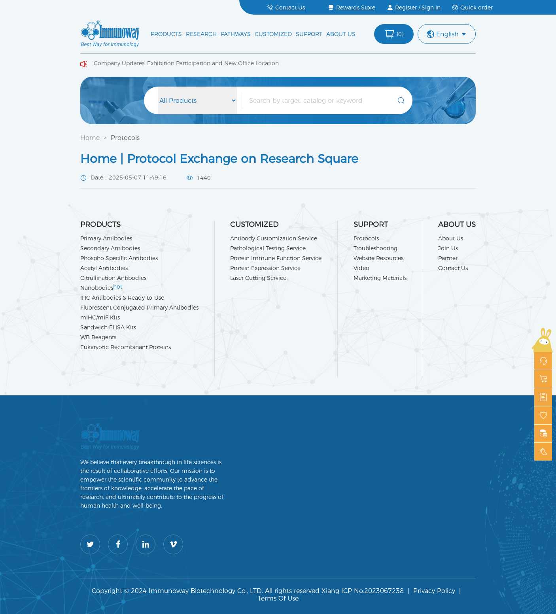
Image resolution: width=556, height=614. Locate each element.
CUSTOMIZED (273, 34)
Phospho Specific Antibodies (119, 258)
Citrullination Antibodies (113, 277)
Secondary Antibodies (110, 248)
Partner (448, 258)
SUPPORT (309, 34)
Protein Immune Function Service (275, 258)
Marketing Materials (380, 277)
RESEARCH (201, 34)
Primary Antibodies (106, 238)
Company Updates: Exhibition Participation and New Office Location (186, 63)
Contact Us (453, 268)
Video (361, 268)
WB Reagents (98, 337)
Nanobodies (101, 287)
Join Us (448, 248)
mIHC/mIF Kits (100, 317)
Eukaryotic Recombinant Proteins (125, 347)
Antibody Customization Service (273, 238)
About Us (450, 238)
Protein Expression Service (265, 268)
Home (90, 138)
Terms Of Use (278, 598)
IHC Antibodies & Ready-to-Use (122, 297)
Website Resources (378, 258)
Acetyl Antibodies (104, 268)
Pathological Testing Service (268, 248)
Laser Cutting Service (258, 277)
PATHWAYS (236, 34)
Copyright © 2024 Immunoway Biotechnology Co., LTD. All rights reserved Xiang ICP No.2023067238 (248, 591)
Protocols (125, 138)
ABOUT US (341, 34)
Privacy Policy (434, 591)
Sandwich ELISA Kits (108, 327)
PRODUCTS (166, 34)
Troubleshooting (375, 248)
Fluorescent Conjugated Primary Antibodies (139, 307)
